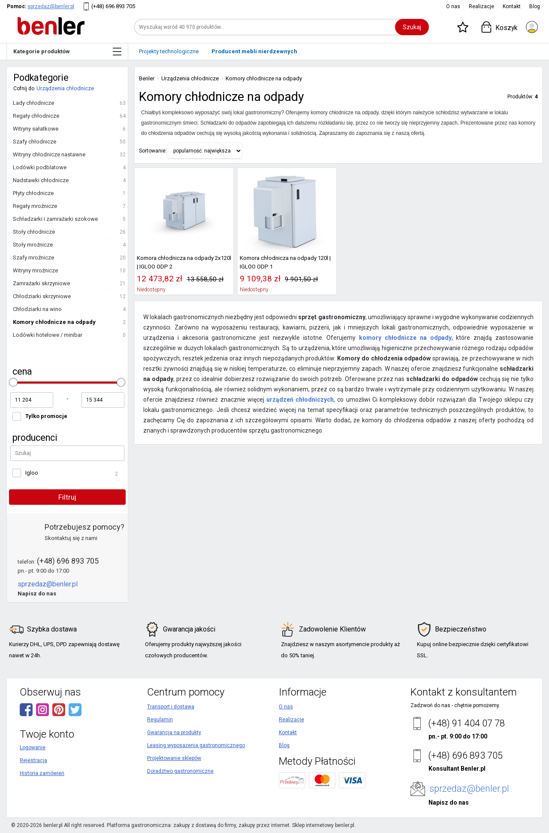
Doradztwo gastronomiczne (180, 771)
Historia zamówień (42, 773)
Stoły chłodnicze (34, 232)
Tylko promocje (46, 416)
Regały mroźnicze (35, 206)
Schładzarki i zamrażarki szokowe (55, 219)
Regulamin (160, 720)
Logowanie (32, 748)
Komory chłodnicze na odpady (54, 322)
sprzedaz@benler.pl (50, 6)
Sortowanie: (153, 151)
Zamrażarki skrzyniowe (41, 283)
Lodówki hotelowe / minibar (47, 335)
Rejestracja (33, 760)
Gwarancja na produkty (174, 732)
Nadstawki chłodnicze (41, 180)
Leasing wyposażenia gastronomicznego (196, 745)
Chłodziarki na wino (37, 309)
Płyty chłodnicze (33, 193)
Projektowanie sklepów (174, 758)
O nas (453, 6)
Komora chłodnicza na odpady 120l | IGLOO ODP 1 (285, 262)
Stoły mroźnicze (33, 244)
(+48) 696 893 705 (113, 6)
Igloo (31, 473)
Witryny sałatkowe (35, 128)
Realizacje (481, 6)
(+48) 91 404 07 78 (466, 723)
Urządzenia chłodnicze (65, 88)
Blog (534, 6)
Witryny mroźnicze (35, 270)
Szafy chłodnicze (34, 141)
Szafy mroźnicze (33, 257)
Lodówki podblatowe (39, 167)
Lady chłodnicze (33, 103)
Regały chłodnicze (36, 116)
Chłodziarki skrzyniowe (42, 296)
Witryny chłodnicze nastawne (49, 154)
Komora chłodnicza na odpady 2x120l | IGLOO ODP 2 (184, 262)
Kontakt (512, 6)
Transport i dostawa (170, 707)
